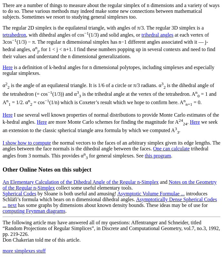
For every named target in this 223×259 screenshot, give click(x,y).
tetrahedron (14, 35)
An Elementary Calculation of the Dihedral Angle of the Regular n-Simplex (81, 182)
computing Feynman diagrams (34, 211)
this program (158, 155)
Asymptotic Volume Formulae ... (151, 193)
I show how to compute (27, 143)
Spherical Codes (19, 193)
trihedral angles (157, 35)
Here (8, 67)
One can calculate (171, 148)
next (12, 205)
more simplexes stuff (24, 251)
